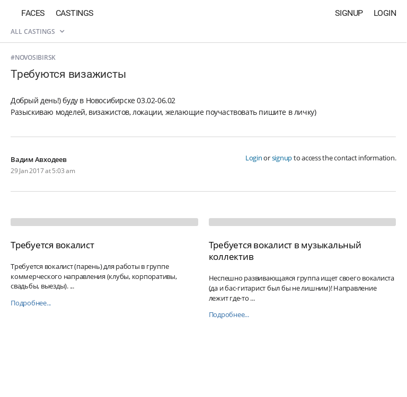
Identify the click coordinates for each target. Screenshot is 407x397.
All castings (37, 31)
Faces (33, 13)
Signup (349, 13)
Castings (75, 13)
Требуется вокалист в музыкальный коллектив (285, 251)
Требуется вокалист (52, 245)
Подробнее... (31, 303)
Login (385, 13)
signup (282, 158)
